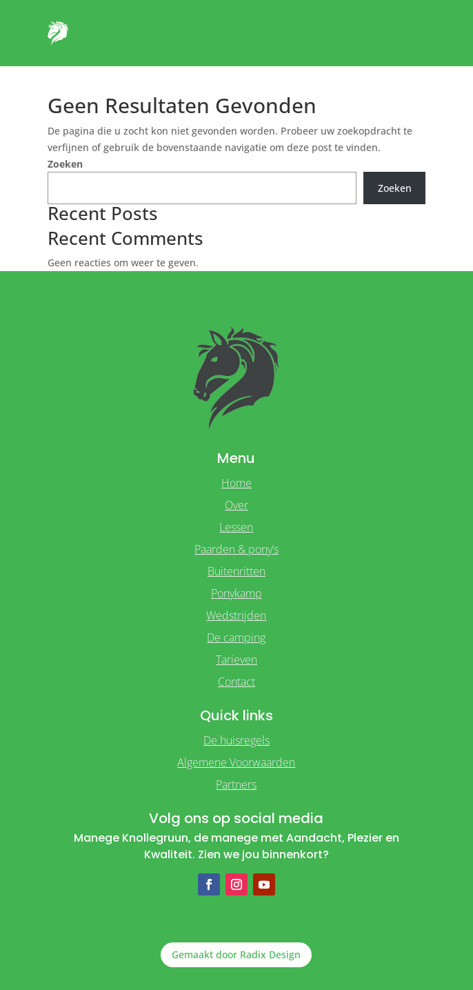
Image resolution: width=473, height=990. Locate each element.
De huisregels (236, 740)
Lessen (236, 527)
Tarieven (236, 659)
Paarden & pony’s (236, 549)
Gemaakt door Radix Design (236, 954)
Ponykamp (236, 593)
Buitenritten (236, 571)
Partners (236, 784)
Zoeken (65, 163)
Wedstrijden (236, 615)
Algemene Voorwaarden (236, 762)
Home (236, 483)
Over (236, 505)
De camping (236, 637)
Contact (236, 681)
